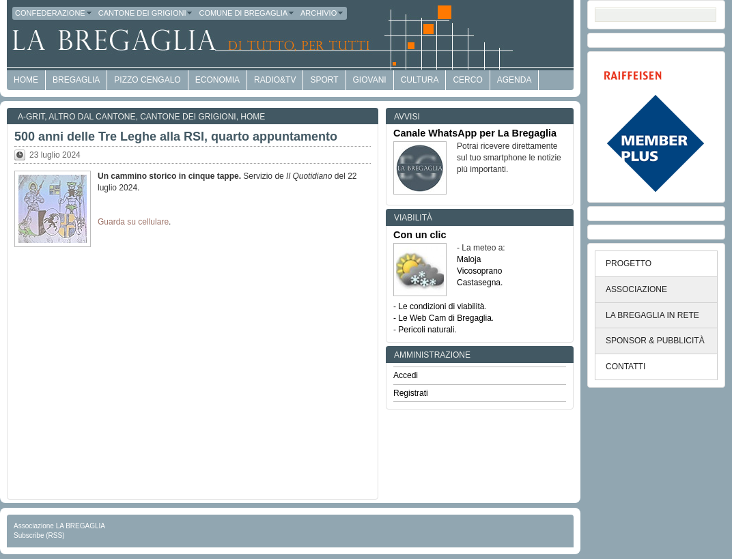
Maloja (469, 259)
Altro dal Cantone (91, 116)
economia (217, 80)
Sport (324, 80)
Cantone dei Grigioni (146, 13)
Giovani (369, 80)
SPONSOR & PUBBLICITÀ (655, 340)
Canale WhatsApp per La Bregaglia (475, 133)
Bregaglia (76, 80)
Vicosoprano (480, 271)
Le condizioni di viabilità (441, 306)
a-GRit (31, 116)
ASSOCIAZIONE (636, 289)
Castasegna (479, 282)
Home (252, 116)
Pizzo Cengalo (147, 80)
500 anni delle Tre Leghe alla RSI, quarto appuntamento (175, 136)
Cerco (467, 80)
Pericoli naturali (426, 329)
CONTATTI (625, 366)
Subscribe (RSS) (39, 535)
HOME (26, 80)
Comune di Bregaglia (247, 13)
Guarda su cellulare (133, 222)
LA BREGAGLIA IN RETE (652, 315)
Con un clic (420, 234)
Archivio (322, 13)
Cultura (420, 80)
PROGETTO (628, 263)
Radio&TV (275, 80)
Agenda (514, 80)
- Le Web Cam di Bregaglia (442, 318)
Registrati (410, 393)
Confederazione (54, 13)
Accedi (405, 375)
